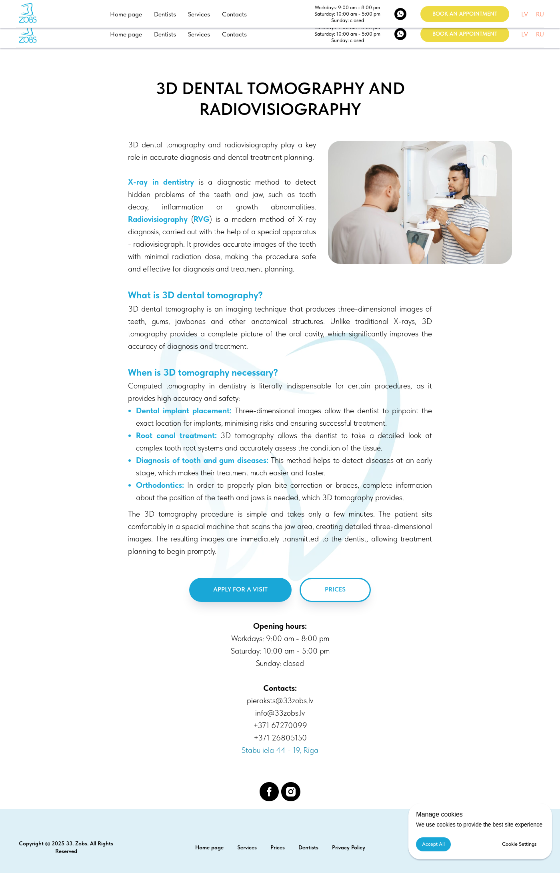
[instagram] (290, 791)
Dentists (165, 34)
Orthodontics (159, 485)
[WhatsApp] (400, 34)
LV (524, 34)
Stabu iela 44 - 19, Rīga (504, 9)
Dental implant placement (183, 410)
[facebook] (269, 791)
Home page (126, 34)
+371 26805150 (280, 737)
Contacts (234, 34)
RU (540, 34)
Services (199, 34)
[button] (464, 34)
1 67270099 (426, 9)
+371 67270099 (280, 725)
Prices (277, 847)
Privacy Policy (348, 847)
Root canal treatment (175, 435)
